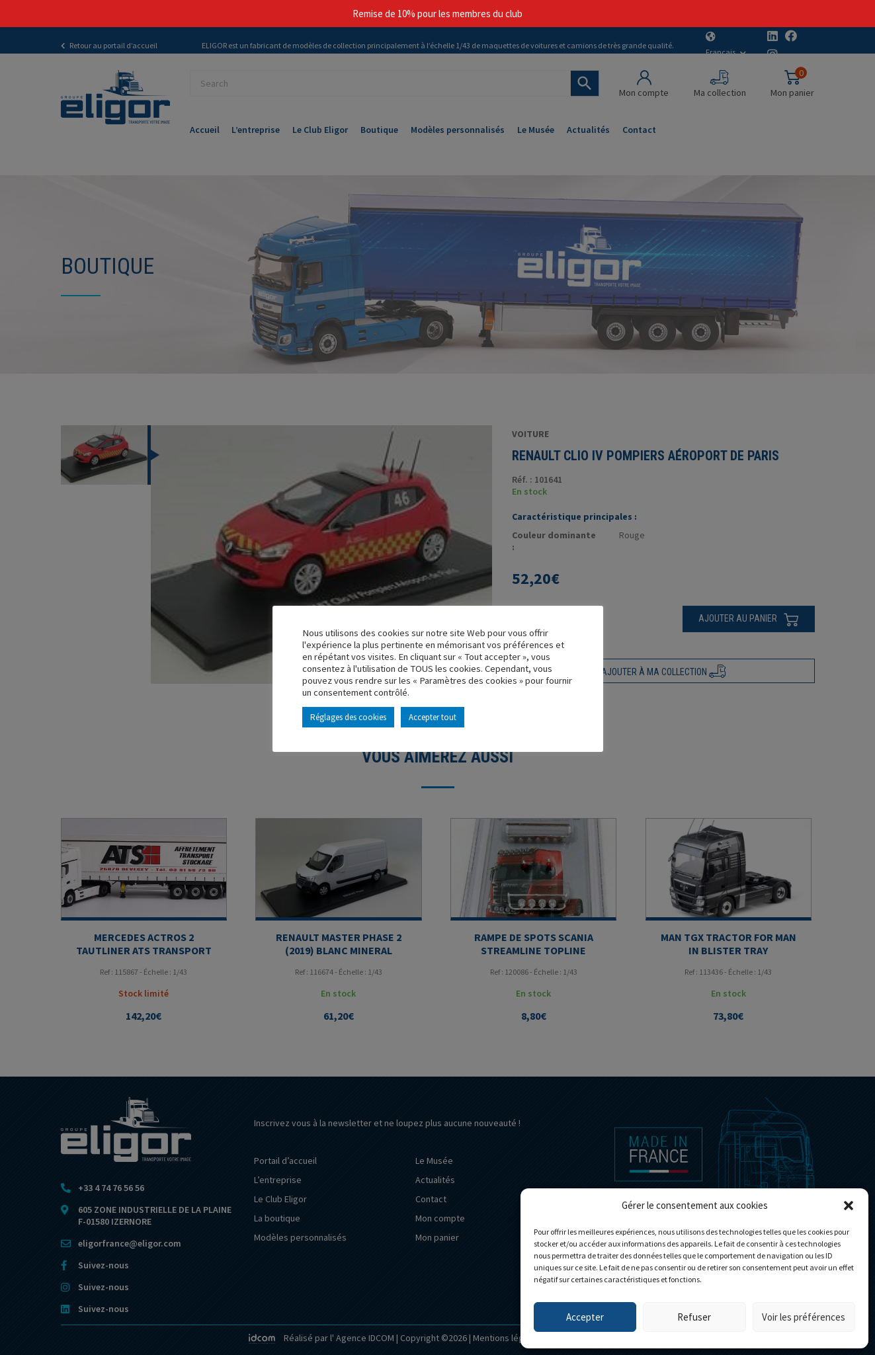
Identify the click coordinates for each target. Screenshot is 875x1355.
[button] (848, 1205)
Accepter (585, 1317)
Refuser (694, 1317)
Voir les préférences (803, 1317)
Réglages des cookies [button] (348, 717)
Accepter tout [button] (432, 717)
